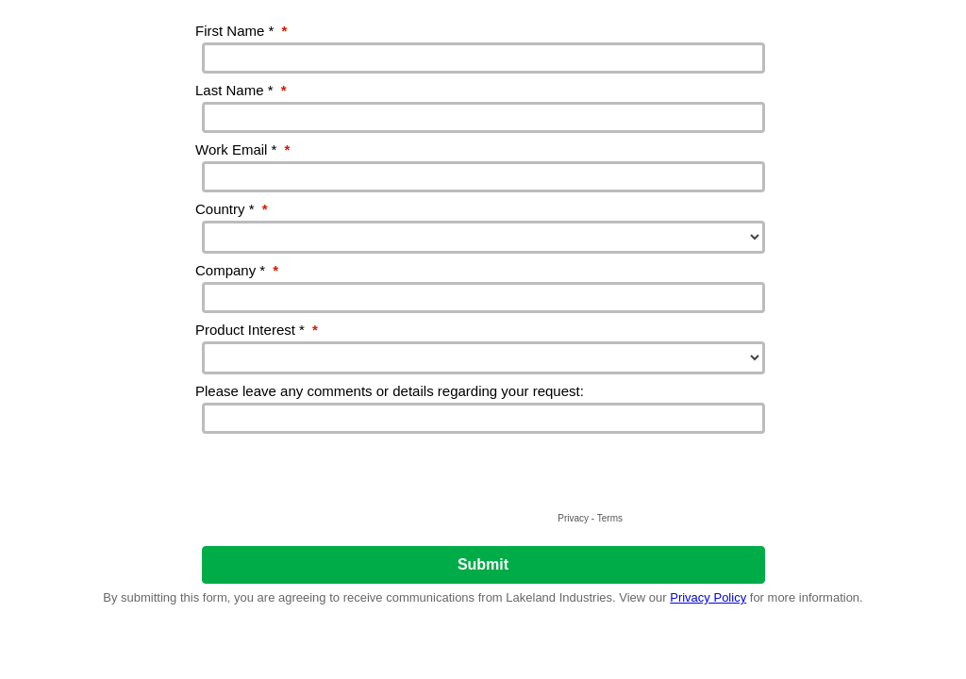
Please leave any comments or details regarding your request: (389, 391)
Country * (231, 209)
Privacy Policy (708, 597)
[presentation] (483, 470)
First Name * (241, 31)
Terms (610, 518)
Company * (236, 270)
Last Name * (241, 90)
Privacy (573, 518)
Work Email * (242, 149)
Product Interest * (256, 330)
